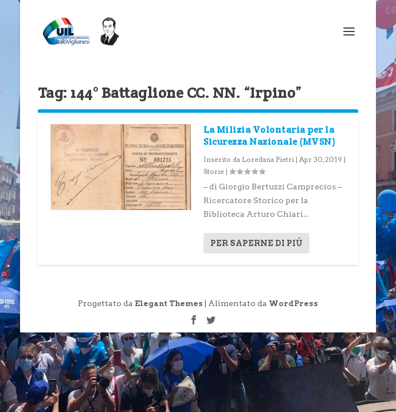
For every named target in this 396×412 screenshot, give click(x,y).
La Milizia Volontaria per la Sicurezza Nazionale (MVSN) (269, 136)
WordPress (293, 303)
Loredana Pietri (268, 159)
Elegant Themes (169, 303)
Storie (213, 171)
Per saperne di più (256, 243)
